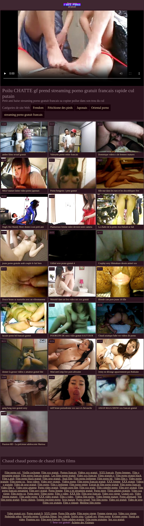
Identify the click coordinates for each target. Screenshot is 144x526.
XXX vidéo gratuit (48, 496)
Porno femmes (123, 472)
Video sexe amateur (26, 487)
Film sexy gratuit (128, 487)
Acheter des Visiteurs (83, 522)
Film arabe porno (28, 496)
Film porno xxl (13, 472)
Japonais (82, 107)
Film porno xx (18, 481)
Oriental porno (100, 107)
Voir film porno (99, 499)
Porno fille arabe (67, 513)
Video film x (121, 478)
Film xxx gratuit (50, 472)
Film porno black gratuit (28, 478)
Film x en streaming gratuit (78, 490)
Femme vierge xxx (107, 513)
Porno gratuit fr (35, 513)
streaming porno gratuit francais (23, 114)
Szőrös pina (77, 516)
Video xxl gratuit (118, 499)
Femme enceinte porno (49, 499)
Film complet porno (107, 487)
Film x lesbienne (59, 484)
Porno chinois (28, 499)
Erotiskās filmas (48, 516)
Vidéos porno (69, 481)
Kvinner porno (119, 516)
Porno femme (56, 490)
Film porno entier (78, 484)
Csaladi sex (91, 516)
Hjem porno (104, 516)
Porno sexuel (83, 499)
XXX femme (114, 481)
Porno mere (100, 490)
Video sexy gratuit (51, 481)
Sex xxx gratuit (72, 5)
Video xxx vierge (111, 493)
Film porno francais (130, 484)
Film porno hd (105, 478)
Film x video (61, 493)
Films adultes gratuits (118, 490)
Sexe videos (33, 481)
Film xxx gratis (88, 487)
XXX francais (106, 472)
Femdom (38, 107)
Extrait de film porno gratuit (104, 484)
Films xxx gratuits (52, 502)
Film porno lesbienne (85, 478)
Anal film (67, 478)
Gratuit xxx (127, 493)
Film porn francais (50, 519)
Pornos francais (68, 472)
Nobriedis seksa (13, 516)
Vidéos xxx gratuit (88, 472)
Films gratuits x (106, 475)
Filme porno (47, 493)
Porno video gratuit (48, 487)
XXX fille (75, 493)
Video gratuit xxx (16, 513)
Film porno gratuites (96, 519)
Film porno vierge (86, 513)
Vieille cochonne (31, 472)
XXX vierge (50, 513)
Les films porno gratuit (63, 475)
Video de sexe (135, 499)
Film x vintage (71, 502)
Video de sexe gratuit (25, 484)
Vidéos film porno (85, 496)
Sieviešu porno (30, 516)
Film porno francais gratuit (35, 475)
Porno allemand (128, 496)
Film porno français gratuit (91, 481)
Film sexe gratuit (52, 478)
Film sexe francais (91, 493)
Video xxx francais (87, 475)
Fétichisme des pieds (60, 107)
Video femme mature (107, 496)
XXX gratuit (128, 481)
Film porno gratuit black (128, 475)
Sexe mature (68, 499)
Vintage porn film (68, 487)
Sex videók (64, 516)
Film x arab (8, 478)
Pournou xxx (33, 519)
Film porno (43, 484)
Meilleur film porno (90, 502)
